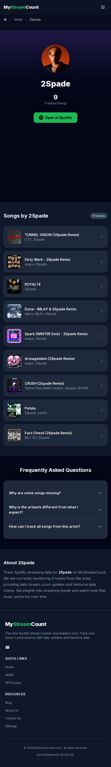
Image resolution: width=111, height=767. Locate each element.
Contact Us (13, 718)
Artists (18, 19)
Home (9, 667)
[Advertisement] (55, 169)
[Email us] (7, 647)
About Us (11, 710)
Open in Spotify (55, 117)
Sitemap (11, 726)
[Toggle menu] (103, 7)
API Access (13, 682)
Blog (8, 702)
